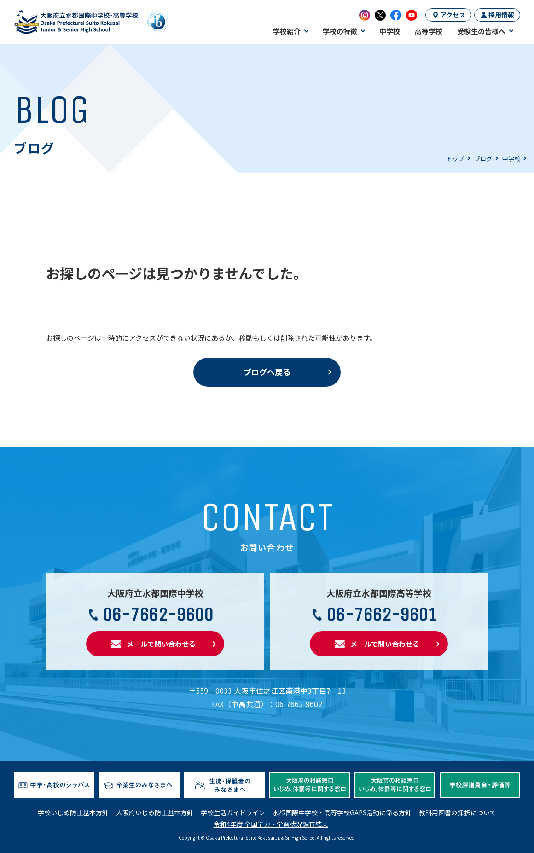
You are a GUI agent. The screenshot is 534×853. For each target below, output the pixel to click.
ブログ (483, 158)
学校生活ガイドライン (233, 812)
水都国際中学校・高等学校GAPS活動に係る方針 (342, 812)
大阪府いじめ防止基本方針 (154, 812)
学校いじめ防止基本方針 (73, 812)
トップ (455, 158)
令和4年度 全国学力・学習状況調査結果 (271, 824)
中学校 (511, 158)
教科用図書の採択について (457, 812)
